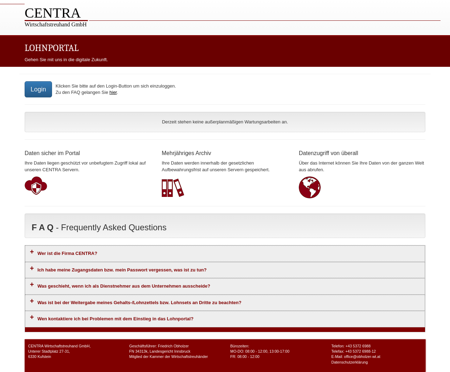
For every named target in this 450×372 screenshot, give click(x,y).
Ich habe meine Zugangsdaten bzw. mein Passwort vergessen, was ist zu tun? (121, 269)
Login (38, 89)
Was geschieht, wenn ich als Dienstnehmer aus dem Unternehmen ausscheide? (123, 286)
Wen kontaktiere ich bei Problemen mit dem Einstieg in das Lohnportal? (115, 318)
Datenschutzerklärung (350, 362)
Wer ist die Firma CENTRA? (67, 253)
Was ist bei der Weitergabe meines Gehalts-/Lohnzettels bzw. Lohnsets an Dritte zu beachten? (139, 302)
